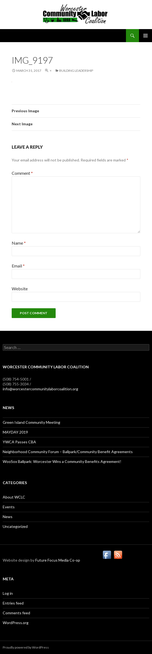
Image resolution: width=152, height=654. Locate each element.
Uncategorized (15, 526)
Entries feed (13, 603)
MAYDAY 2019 (15, 432)
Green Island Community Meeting (31, 422)
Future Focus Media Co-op (57, 560)
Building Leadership (76, 70)
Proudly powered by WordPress (26, 647)
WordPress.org (15, 622)
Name (19, 242)
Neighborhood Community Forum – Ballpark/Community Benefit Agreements (68, 451)
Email (18, 265)
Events (9, 506)
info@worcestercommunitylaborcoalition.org (40, 389)
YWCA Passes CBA (19, 442)
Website (20, 288)
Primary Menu (145, 35)
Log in (8, 593)
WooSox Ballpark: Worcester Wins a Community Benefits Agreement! (62, 461)
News (7, 516)
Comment (22, 173)
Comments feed (16, 613)
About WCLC (14, 497)
